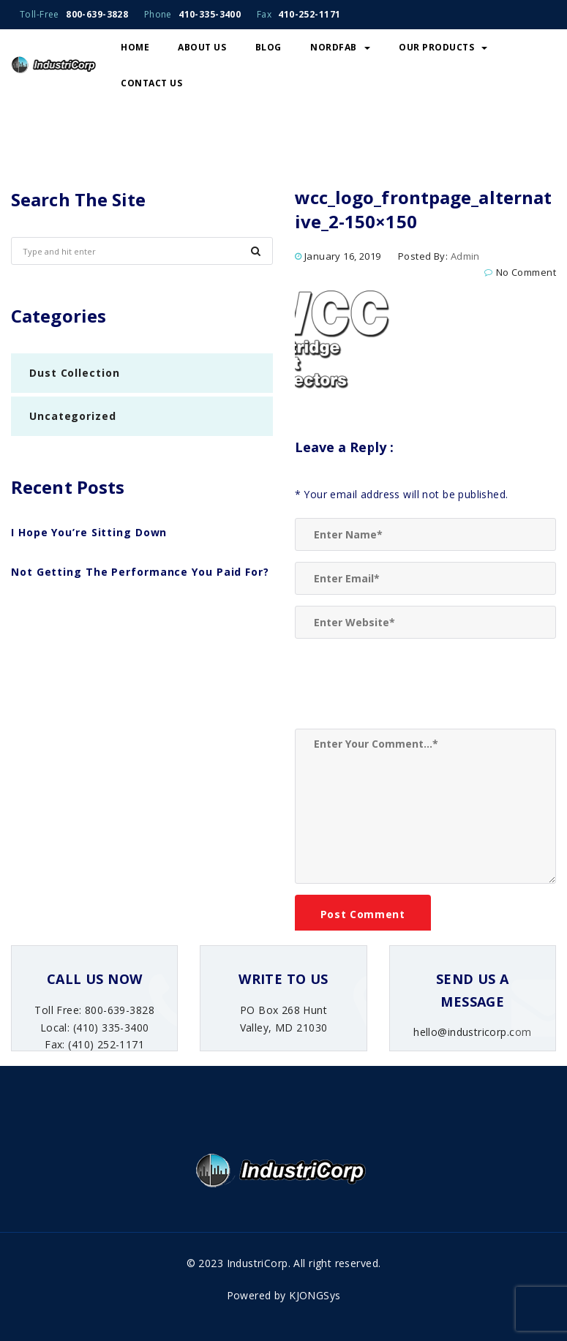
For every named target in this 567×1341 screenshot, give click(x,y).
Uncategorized (72, 416)
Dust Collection (74, 373)
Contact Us (151, 83)
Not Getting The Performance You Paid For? (140, 572)
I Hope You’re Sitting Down (89, 532)
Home (135, 47)
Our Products (443, 47)
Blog (268, 47)
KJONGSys (314, 1295)
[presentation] (406, 685)
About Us (202, 47)
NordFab (340, 47)
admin (465, 256)
